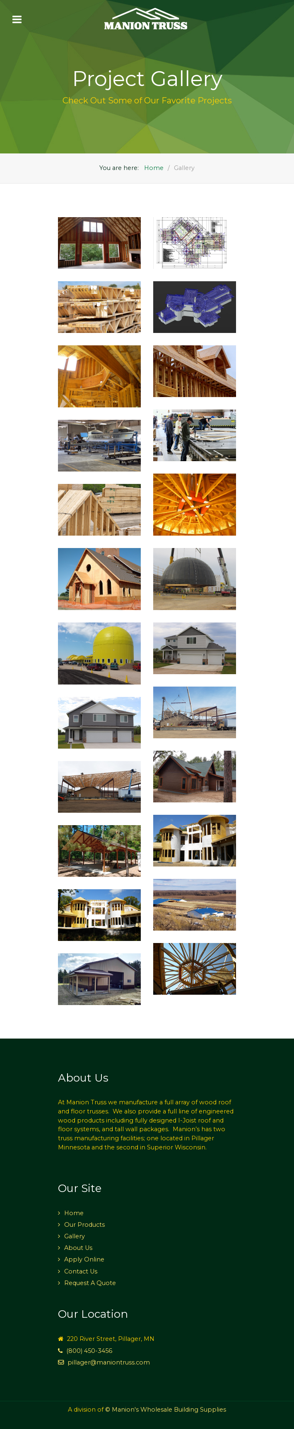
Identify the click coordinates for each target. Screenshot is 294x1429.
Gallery (74, 1236)
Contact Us (80, 1271)
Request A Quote (90, 1283)
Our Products (84, 1224)
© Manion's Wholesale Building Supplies (165, 1409)
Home (74, 1213)
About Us (78, 1248)
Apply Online (84, 1259)
